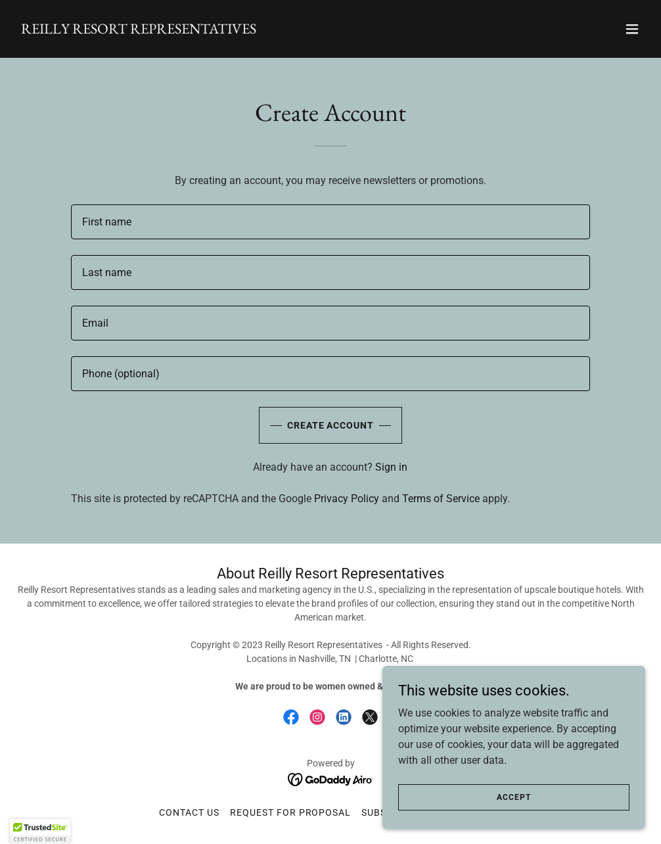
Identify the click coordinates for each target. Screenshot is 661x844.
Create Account (331, 425)
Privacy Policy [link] (346, 498)
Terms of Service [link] (441, 498)
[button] (632, 29)
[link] (138, 30)
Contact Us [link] (189, 812)
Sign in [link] (391, 467)
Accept (513, 796)
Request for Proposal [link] (291, 812)
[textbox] (330, 221)
